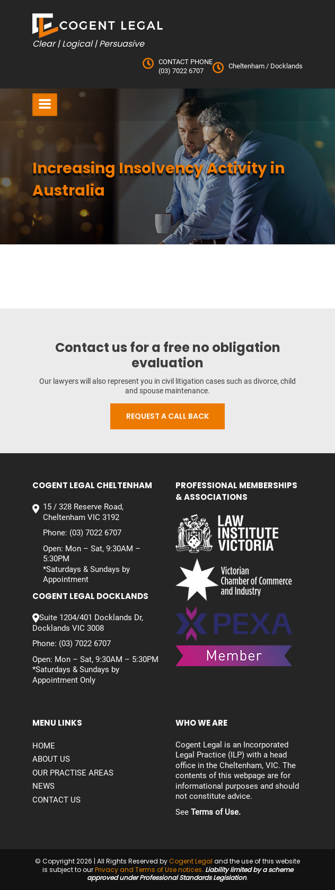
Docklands (286, 66)
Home (43, 746)
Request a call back (167, 416)
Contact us (56, 800)
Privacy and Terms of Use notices (148, 869)
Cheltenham (246, 66)
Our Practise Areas (72, 773)
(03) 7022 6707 (181, 71)
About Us (51, 759)
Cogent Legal (191, 861)
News (43, 786)
